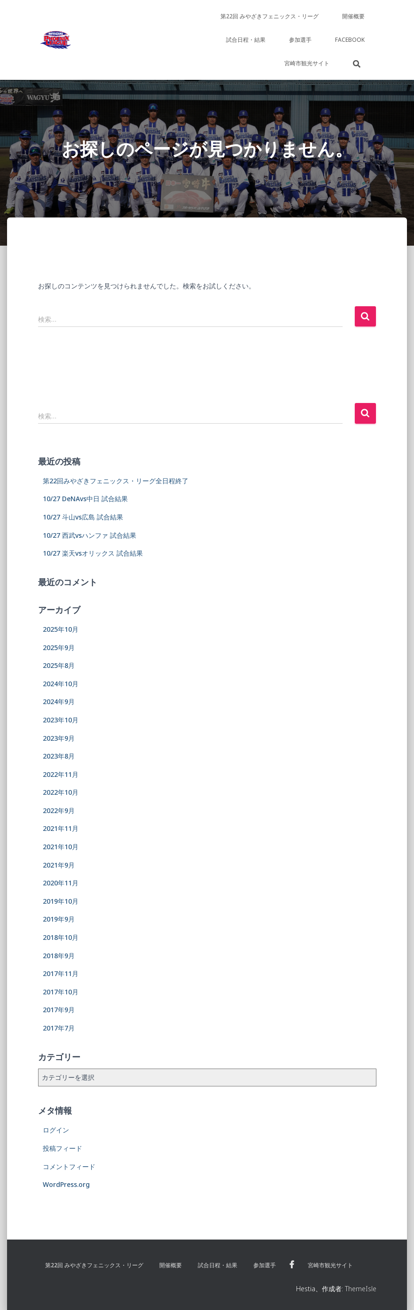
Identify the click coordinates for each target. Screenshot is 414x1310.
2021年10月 (60, 846)
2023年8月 (59, 756)
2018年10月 (60, 937)
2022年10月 (60, 792)
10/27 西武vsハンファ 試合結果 (89, 535)
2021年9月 (59, 864)
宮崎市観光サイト (306, 63)
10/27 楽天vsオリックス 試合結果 (93, 553)
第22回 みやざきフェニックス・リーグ (269, 16)
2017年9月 (59, 1009)
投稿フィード (62, 1148)
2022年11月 (60, 774)
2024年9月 (59, 701)
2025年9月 (59, 647)
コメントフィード (69, 1166)
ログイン (56, 1129)
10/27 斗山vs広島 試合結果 (83, 516)
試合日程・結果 (246, 40)
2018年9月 (59, 955)
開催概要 (353, 16)
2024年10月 (60, 683)
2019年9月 (59, 919)
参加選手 (300, 40)
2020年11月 (60, 882)
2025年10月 (60, 629)
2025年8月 (59, 665)
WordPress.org (66, 1184)
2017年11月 (60, 973)
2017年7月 (59, 1027)
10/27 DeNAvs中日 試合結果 (85, 498)
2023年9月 (59, 738)
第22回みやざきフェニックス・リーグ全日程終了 (115, 480)
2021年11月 (60, 828)
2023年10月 (60, 719)
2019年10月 (60, 901)
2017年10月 (60, 991)
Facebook (350, 40)
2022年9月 (59, 810)
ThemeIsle (360, 1288)
